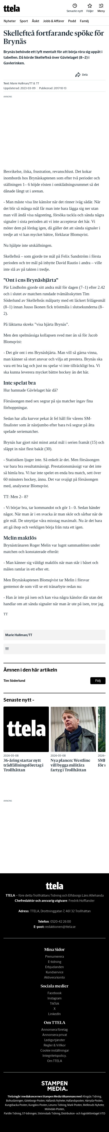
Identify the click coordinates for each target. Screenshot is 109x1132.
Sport (24, 21)
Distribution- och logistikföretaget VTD (83, 1113)
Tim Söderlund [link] (14, 681)
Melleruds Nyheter (93, 1105)
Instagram (54, 998)
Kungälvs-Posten (37, 1105)
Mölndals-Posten (54, 1109)
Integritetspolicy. (54, 1056)
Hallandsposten (75, 1100)
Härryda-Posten (93, 1100)
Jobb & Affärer (53, 21)
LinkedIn (54, 1014)
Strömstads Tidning (49, 1113)
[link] (11, 8)
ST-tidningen (29, 1113)
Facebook (54, 993)
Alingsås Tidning (91, 1096)
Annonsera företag (54, 1029)
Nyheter (10, 21)
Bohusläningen (14, 1100)
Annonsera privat (54, 1035)
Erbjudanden (54, 967)
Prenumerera (54, 956)
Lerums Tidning (57, 1105)
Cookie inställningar (54, 1050)
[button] (101, 8)
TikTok (54, 1003)
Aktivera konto (54, 977)
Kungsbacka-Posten (16, 1105)
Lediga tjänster (54, 1040)
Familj (84, 21)
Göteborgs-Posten (34, 1100)
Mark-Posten (74, 1105)
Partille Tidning (12, 1113)
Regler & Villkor (55, 1045)
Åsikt (35, 21)
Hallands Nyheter (55, 1100)
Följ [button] (98, 681)
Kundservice (54, 972)
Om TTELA (54, 1061)
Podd (72, 21)
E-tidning (54, 962)
